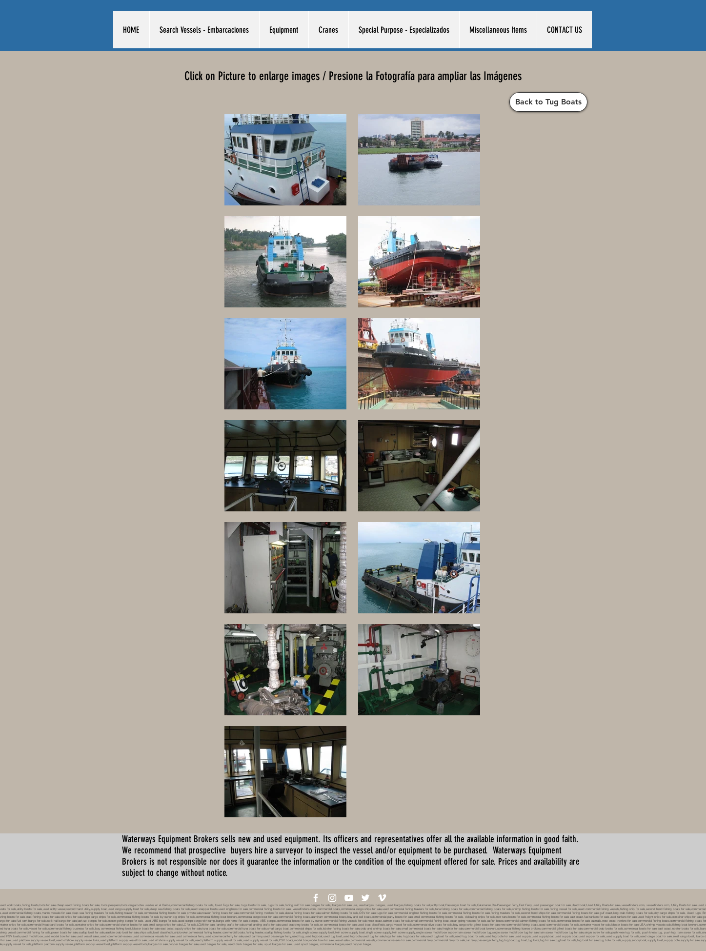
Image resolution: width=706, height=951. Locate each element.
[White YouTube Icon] (348, 897)
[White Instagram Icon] (332, 897)
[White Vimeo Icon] (382, 897)
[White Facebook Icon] (315, 897)
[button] (204, 29)
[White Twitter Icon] (365, 897)
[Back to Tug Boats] (548, 102)
